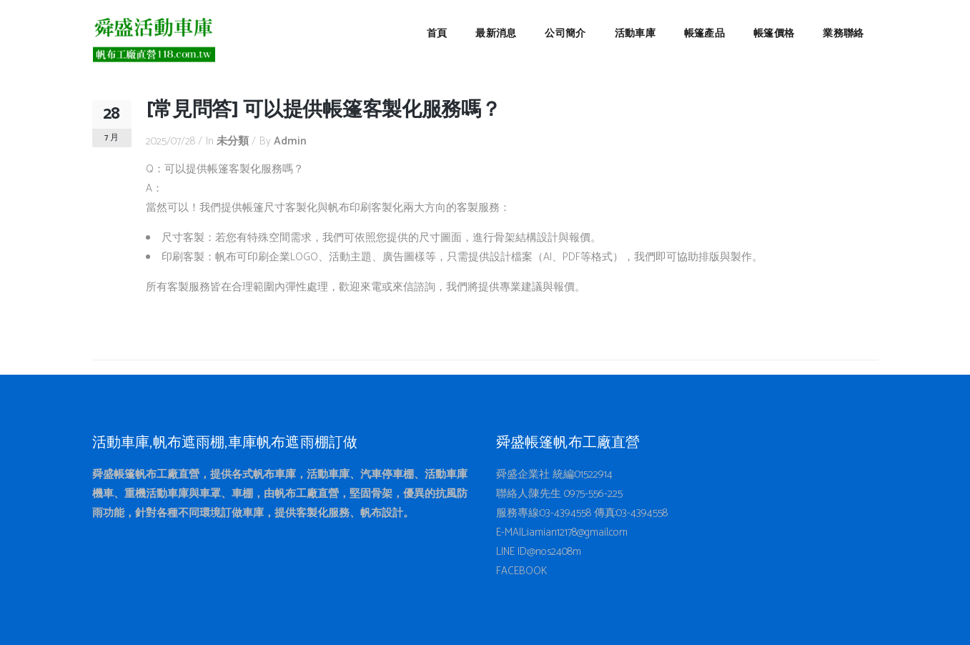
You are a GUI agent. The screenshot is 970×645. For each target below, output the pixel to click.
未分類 (233, 141)
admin (290, 141)
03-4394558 (565, 513)
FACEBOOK (522, 571)
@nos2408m (554, 552)
